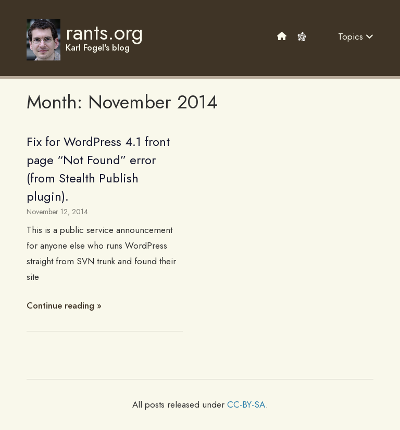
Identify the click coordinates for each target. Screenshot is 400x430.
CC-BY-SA (246, 404)
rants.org (104, 32)
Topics (355, 36)
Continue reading (60, 305)
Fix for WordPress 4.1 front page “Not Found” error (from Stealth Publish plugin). (98, 168)
